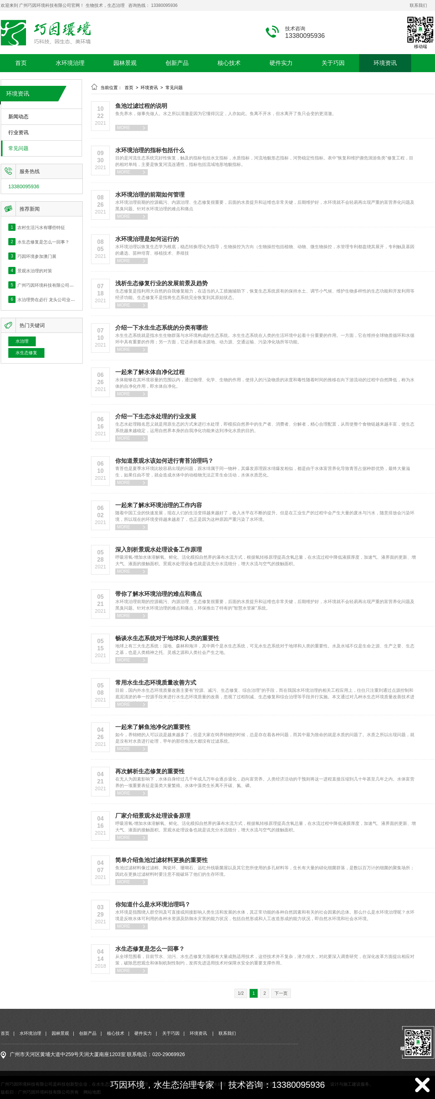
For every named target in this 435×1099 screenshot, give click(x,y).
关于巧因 (333, 63)
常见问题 (18, 148)
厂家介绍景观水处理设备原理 (152, 816)
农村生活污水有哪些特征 (41, 227)
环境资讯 (385, 63)
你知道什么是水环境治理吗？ (152, 904)
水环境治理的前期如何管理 (150, 195)
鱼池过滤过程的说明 (141, 106)
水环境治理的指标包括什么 (150, 150)
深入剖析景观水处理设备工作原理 (158, 549)
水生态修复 (26, 352)
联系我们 (418, 5)
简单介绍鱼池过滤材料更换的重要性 (161, 860)
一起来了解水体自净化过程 (150, 372)
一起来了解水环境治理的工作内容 (158, 505)
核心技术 (229, 63)
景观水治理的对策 (34, 270)
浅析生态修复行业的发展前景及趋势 (161, 283)
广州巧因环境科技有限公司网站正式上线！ (58, 284)
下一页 (281, 993)
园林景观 (125, 63)
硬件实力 (281, 63)
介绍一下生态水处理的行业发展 (155, 416)
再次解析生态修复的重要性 (150, 771)
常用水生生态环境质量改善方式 (155, 683)
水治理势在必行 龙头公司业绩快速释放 (54, 299)
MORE (131, 128)
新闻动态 (18, 116)
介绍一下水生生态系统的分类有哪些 (161, 328)
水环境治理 (70, 63)
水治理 (22, 341)
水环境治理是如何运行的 (147, 239)
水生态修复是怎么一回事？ (43, 241)
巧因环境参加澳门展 (36, 256)
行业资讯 (18, 132)
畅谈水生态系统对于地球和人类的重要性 (167, 638)
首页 (21, 63)
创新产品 (177, 63)
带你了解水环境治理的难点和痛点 (158, 594)
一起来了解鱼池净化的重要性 (152, 727)
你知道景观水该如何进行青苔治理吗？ (164, 461)
